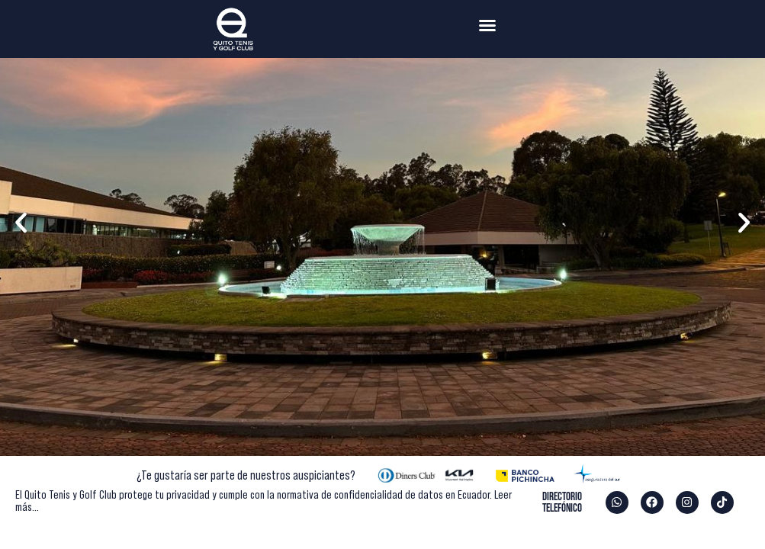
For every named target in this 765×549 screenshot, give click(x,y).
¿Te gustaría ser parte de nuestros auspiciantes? (246, 475)
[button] (487, 25)
